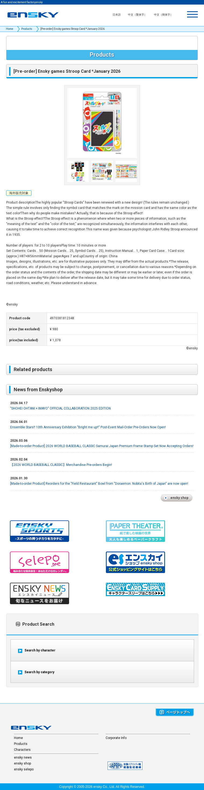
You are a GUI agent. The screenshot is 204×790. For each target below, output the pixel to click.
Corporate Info (116, 738)
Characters (22, 750)
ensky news (23, 757)
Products (26, 28)
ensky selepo (24, 769)
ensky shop (22, 763)
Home (9, 28)
